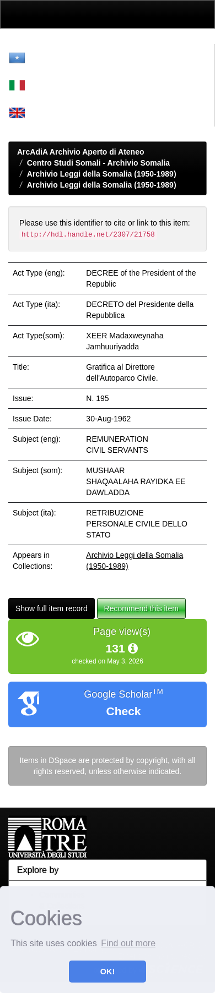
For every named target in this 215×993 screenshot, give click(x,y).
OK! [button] (107, 971)
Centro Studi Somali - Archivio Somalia (98, 162)
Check (123, 711)
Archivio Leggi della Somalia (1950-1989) (101, 173)
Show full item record (51, 608)
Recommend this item (141, 608)
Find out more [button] (128, 943)
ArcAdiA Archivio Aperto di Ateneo (80, 151)
